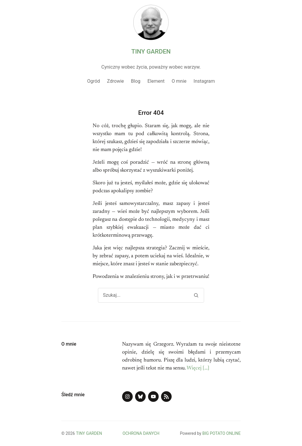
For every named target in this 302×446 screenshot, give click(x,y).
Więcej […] (198, 368)
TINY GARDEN (150, 51)
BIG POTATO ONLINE (221, 433)
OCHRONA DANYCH (141, 433)
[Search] (196, 295)
